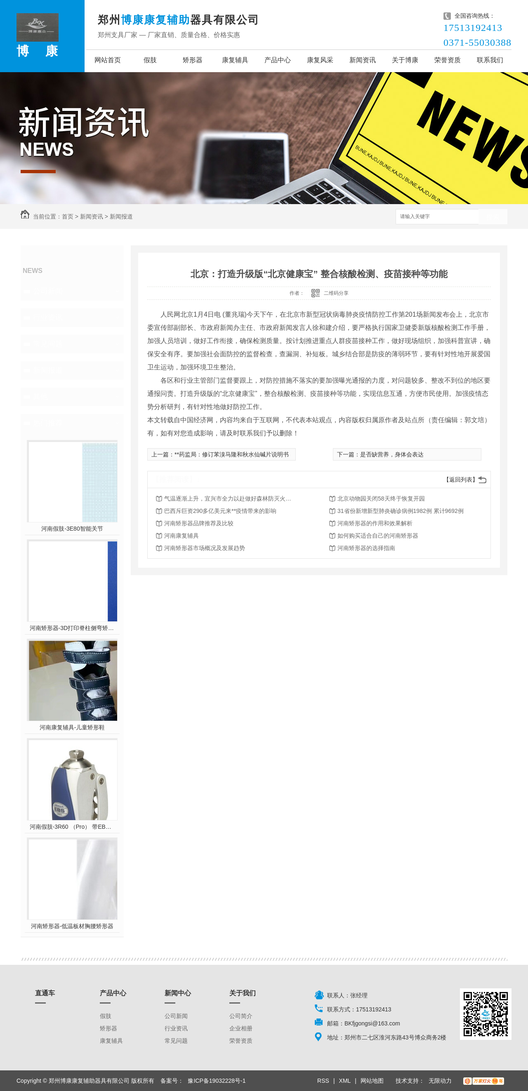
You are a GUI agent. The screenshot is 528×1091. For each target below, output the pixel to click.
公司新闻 (48, 291)
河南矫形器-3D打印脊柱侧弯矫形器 (72, 628)
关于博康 (405, 59)
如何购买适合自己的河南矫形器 (377, 535)
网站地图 (372, 1080)
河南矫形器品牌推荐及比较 (198, 523)
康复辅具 (235, 59)
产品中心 (277, 59)
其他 (40, 397)
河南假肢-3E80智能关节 (72, 528)
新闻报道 (121, 216)
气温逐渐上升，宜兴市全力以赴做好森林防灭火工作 (230, 498)
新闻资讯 (362, 59)
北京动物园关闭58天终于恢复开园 (381, 498)
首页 (67, 216)
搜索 (493, 217)
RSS (323, 1080)
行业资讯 (48, 317)
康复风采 (320, 59)
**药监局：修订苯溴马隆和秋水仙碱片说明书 (231, 454)
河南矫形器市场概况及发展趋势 (204, 548)
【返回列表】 (460, 479)
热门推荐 (48, 423)
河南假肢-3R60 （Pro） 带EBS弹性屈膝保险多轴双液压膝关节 (72, 826)
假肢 (150, 59)
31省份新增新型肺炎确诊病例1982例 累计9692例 (400, 511)
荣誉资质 (447, 59)
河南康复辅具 (181, 535)
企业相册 (240, 1028)
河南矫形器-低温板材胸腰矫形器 (72, 926)
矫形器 (193, 59)
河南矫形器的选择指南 (366, 548)
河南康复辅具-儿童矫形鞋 (72, 727)
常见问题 (48, 344)
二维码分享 (336, 293)
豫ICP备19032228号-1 (216, 1080)
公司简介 (240, 1016)
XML (345, 1080)
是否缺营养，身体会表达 (392, 454)
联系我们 (490, 59)
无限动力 (440, 1080)
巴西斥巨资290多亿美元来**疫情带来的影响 (220, 511)
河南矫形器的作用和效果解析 (374, 523)
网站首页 (107, 59)
